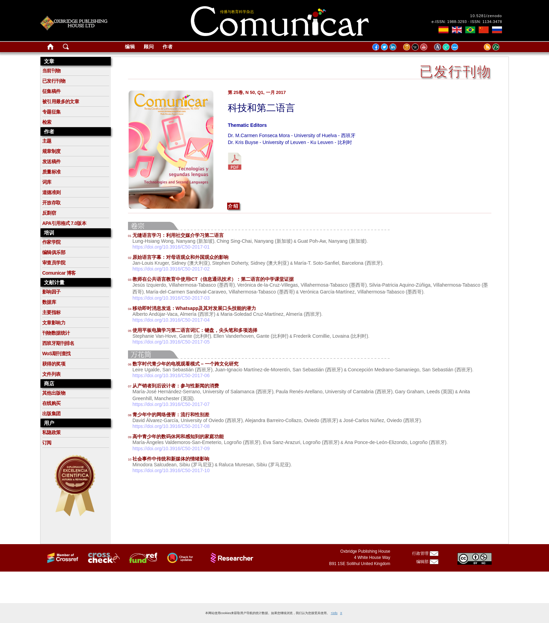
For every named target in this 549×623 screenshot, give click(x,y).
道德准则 (51, 192)
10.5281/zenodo (486, 16)
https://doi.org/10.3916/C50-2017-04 (171, 320)
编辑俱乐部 (53, 252)
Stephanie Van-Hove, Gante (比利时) (171, 336)
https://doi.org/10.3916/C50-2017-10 (171, 470)
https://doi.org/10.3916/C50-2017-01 (171, 247)
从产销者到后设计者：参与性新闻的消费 (173, 385)
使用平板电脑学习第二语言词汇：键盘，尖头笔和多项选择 (192, 330)
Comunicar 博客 (59, 273)
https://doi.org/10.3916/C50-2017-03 (171, 298)
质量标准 (51, 172)
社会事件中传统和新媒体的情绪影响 (168, 459)
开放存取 (51, 202)
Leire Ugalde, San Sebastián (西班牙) (172, 369)
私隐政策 (51, 432)
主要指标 (51, 312)
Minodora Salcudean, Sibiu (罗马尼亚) (173, 464)
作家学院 (51, 242)
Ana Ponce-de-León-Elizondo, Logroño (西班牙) (395, 442)
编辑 (130, 46)
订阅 (46, 442)
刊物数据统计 (56, 333)
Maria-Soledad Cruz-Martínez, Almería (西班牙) (270, 314)
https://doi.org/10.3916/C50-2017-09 (171, 448)
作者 (168, 46)
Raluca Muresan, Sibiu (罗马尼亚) (255, 464)
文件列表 (51, 374)
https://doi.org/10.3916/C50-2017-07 (171, 404)
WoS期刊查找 (56, 353)
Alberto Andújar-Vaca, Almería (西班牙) (173, 314)
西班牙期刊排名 (58, 343)
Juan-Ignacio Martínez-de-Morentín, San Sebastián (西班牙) (279, 369)
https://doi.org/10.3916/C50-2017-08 (171, 426)
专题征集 (51, 112)
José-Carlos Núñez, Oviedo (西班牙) (382, 420)
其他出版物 (53, 393)
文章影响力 (53, 322)
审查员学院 (53, 262)
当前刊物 (51, 70)
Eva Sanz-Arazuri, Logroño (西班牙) (301, 442)
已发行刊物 (53, 81)
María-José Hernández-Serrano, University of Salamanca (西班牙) (202, 391)
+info (334, 613)
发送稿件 (51, 161)
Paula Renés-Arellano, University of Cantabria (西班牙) (334, 391)
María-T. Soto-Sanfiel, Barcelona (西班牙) (338, 263)
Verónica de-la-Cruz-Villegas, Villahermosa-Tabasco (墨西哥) (302, 285)
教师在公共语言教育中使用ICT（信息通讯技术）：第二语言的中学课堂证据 (211, 279)
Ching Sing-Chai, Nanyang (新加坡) (254, 241)
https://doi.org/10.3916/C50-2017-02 (171, 269)
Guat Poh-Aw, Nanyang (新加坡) (331, 241)
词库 (46, 182)
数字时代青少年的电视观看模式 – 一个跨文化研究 (183, 364)
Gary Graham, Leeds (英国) (424, 391)
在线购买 (51, 403)
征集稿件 (51, 91)
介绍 (233, 206)
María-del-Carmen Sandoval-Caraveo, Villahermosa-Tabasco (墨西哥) (220, 292)
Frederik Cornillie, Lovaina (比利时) (330, 336)
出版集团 (51, 413)
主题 (46, 141)
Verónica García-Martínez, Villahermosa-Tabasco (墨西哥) (361, 292)
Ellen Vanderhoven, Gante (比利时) (250, 336)
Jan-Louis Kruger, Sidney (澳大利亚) (171, 263)
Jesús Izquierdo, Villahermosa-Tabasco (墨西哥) (183, 285)
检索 (46, 122)
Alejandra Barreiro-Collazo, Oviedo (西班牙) (291, 420)
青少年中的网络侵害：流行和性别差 (168, 414)
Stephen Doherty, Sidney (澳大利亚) (250, 263)
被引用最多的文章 (60, 101)
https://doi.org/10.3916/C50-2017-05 (171, 342)
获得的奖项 (53, 364)
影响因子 (51, 292)
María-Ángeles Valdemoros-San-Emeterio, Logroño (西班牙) (196, 442)
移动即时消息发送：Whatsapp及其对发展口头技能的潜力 (192, 308)
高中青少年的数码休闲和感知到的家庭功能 (176, 436)
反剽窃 (49, 213)
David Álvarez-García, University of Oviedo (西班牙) (187, 420)
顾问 (149, 46)
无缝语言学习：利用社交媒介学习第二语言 (176, 235)
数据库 (49, 302)
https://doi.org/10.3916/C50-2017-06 (171, 375)
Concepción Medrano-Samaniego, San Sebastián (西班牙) (410, 369)
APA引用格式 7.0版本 (64, 223)
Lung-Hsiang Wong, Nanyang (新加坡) (173, 241)
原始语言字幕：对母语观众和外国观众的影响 (178, 257)
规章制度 (51, 151)
